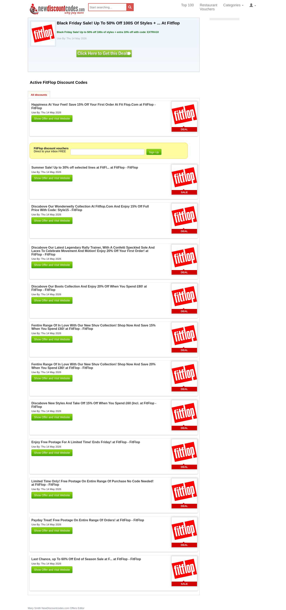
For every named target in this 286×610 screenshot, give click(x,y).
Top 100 (187, 5)
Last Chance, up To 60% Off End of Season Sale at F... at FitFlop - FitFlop (86, 559)
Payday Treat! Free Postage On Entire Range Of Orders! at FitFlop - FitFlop (87, 520)
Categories (233, 5)
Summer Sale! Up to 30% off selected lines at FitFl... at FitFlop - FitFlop (84, 167)
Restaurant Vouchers (208, 7)
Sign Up (154, 152)
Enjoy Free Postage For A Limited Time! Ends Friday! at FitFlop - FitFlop (85, 442)
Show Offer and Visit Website (52, 118)
